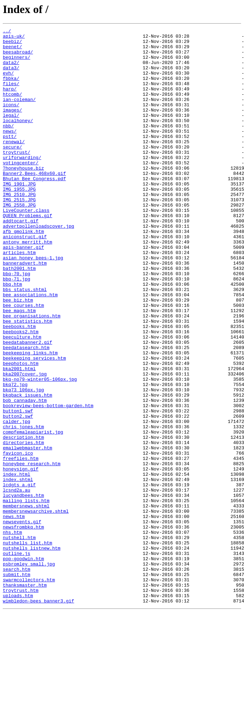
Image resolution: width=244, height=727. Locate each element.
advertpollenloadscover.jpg (38, 266)
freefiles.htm (20, 545)
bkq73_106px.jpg (23, 462)
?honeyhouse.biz (23, 196)
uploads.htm (18, 709)
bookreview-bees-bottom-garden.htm (48, 481)
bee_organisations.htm (31, 374)
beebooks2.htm (20, 393)
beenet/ (12, 51)
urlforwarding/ (22, 184)
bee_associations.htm (30, 348)
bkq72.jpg (15, 456)
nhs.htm (12, 633)
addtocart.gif (20, 260)
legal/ (11, 133)
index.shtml (18, 570)
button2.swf (18, 494)
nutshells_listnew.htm (31, 652)
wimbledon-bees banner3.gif (38, 716)
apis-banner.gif (23, 291)
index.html (16, 564)
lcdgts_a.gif (19, 576)
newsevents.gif (22, 621)
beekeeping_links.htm (30, 418)
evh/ (8, 82)
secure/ (12, 171)
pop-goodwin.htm (23, 665)
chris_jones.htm (23, 507)
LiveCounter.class (26, 247)
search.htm (16, 678)
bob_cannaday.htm (25, 475)
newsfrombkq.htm (23, 627)
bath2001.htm (19, 317)
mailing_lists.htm (26, 595)
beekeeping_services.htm (34, 424)
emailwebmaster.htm (27, 532)
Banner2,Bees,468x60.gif (34, 203)
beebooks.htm (19, 386)
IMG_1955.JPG (19, 222)
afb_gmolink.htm (23, 272)
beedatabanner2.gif (27, 405)
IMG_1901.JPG (19, 215)
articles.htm (19, 298)
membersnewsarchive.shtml (36, 608)
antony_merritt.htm (27, 285)
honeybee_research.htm (31, 551)
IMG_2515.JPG (19, 234)
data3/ (11, 76)
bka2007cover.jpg (25, 443)
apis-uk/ (14, 38)
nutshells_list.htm (27, 646)
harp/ (10, 101)
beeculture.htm (22, 399)
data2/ (11, 70)
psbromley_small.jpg (29, 671)
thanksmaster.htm (25, 697)
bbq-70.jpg (16, 323)
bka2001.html (19, 437)
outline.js (16, 659)
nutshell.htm (19, 640)
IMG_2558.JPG (19, 241)
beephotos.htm (20, 431)
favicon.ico (18, 538)
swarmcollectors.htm (29, 690)
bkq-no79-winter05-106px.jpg (40, 450)
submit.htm (16, 684)
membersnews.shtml (26, 602)
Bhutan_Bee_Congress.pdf (34, 209)
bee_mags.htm (19, 367)
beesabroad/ (18, 57)
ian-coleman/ (19, 114)
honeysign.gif (20, 557)
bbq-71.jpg (16, 329)
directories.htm (23, 526)
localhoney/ (18, 139)
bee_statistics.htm (27, 380)
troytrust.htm (20, 703)
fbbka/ (11, 89)
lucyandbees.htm (23, 589)
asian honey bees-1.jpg (33, 304)
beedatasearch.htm (26, 412)
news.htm (14, 614)
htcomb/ (12, 108)
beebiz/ (12, 44)
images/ (12, 127)
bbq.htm (12, 336)
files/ (11, 95)
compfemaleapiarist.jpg (33, 513)
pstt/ (10, 158)
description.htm (23, 519)
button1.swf (18, 488)
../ (7, 32)
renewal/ (14, 165)
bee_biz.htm (18, 355)
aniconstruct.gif (25, 279)
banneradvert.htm (25, 310)
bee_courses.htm (23, 361)
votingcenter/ (20, 190)
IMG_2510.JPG (19, 228)
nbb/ (8, 146)
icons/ (11, 120)
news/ (10, 152)
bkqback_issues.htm (27, 469)
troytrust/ (16, 177)
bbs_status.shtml (25, 342)
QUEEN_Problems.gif (27, 253)
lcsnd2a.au (16, 583)
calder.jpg (16, 500)
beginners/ (16, 63)
